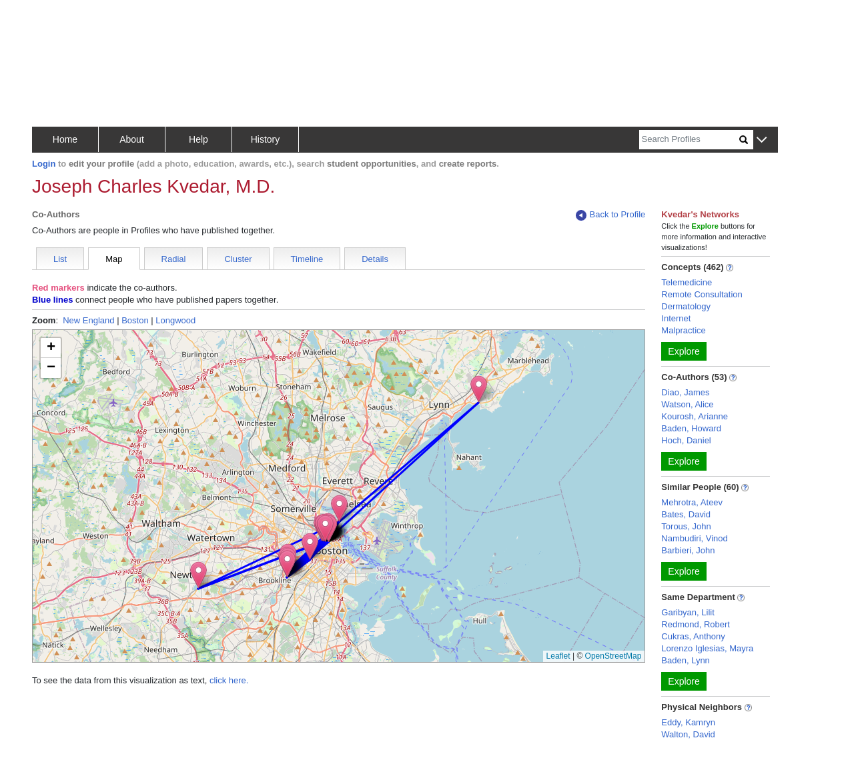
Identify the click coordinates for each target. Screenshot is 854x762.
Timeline (307, 259)
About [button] (131, 139)
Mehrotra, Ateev (692, 502)
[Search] (689, 139)
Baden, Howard (691, 428)
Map (113, 259)
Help (198, 139)
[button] (761, 140)
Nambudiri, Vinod (694, 538)
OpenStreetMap (613, 656)
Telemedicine (686, 282)
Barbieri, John (688, 550)
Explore (683, 351)
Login (43, 164)
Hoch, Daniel (686, 440)
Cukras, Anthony (693, 636)
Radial (173, 259)
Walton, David (688, 734)
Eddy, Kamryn (688, 722)
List (60, 259)
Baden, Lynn (685, 660)
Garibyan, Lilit (687, 612)
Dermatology (686, 306)
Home (65, 139)
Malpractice (683, 330)
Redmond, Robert (695, 624)
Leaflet (558, 656)
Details (375, 259)
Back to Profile (610, 215)
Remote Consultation (701, 294)
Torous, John (686, 526)
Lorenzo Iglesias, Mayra (707, 648)
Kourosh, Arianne (694, 416)
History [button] (265, 139)
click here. (229, 680)
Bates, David (686, 514)
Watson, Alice (687, 404)
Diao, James (685, 392)
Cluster (238, 259)
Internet (676, 318)
